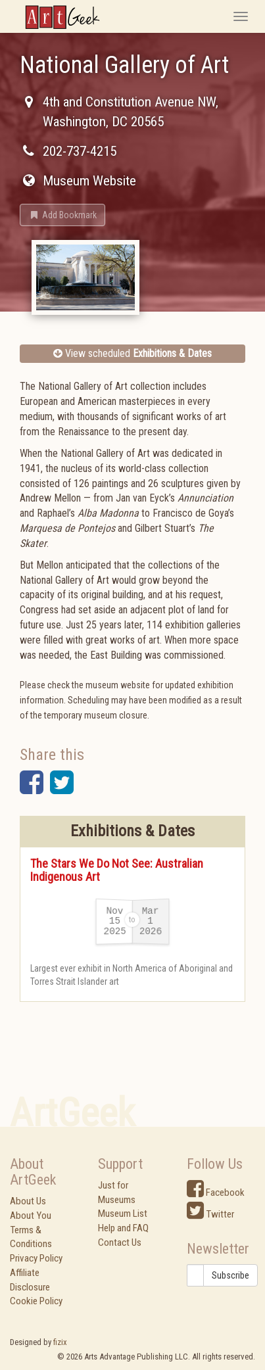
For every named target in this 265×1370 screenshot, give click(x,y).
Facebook (216, 1192)
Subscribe (230, 1275)
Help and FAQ (123, 1228)
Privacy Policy (36, 1258)
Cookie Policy (36, 1301)
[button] (62, 215)
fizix (60, 1342)
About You (30, 1215)
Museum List (122, 1213)
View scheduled (132, 353)
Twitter (210, 1214)
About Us (28, 1201)
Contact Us (119, 1242)
